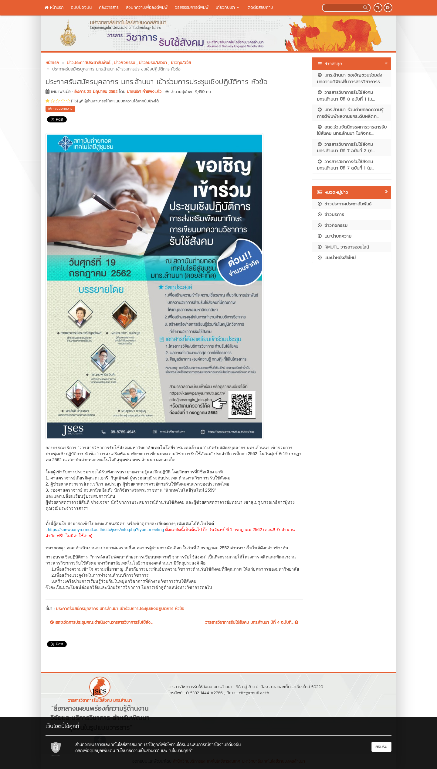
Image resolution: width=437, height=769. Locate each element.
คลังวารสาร (109, 7)
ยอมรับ (381, 746)
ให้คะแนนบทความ (60, 108)
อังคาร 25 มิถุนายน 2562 (95, 91)
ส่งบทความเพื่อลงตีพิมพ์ (147, 7)
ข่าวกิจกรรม (332, 225)
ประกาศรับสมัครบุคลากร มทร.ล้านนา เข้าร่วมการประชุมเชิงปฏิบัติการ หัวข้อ (120, 609)
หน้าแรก (54, 7)
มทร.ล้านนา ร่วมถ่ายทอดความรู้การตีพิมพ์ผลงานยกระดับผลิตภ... (350, 112)
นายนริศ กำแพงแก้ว (144, 91)
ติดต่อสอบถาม (260, 7)
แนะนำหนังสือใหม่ (336, 257)
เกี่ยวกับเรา (228, 7)
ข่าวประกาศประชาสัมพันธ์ (344, 203)
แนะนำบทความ (334, 235)
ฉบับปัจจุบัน (81, 7)
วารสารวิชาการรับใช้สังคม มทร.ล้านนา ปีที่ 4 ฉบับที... (251, 623)
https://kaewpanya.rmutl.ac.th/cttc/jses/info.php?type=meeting (106, 529)
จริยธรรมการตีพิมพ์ (191, 7)
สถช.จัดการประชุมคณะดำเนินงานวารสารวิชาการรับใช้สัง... (101, 623)
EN (388, 7)
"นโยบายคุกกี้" (181, 750)
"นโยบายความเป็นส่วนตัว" (138, 750)
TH (378, 7)
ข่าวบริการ (330, 214)
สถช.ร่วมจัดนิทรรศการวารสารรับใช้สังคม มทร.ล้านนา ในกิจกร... (352, 130)
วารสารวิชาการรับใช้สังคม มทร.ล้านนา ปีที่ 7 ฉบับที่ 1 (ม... (345, 164)
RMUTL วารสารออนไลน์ (343, 246)
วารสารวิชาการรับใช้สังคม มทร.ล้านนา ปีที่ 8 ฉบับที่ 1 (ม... (346, 95)
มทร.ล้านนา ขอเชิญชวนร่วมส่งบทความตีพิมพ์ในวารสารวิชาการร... (350, 78)
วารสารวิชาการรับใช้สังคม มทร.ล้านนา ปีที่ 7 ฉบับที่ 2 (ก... (346, 147)
